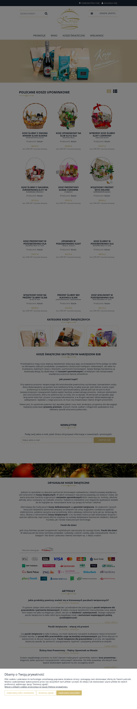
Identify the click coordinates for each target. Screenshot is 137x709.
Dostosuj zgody (46, 693)
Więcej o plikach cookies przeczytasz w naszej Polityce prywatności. (36, 686)
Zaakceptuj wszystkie (69, 693)
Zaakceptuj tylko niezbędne (20, 693)
